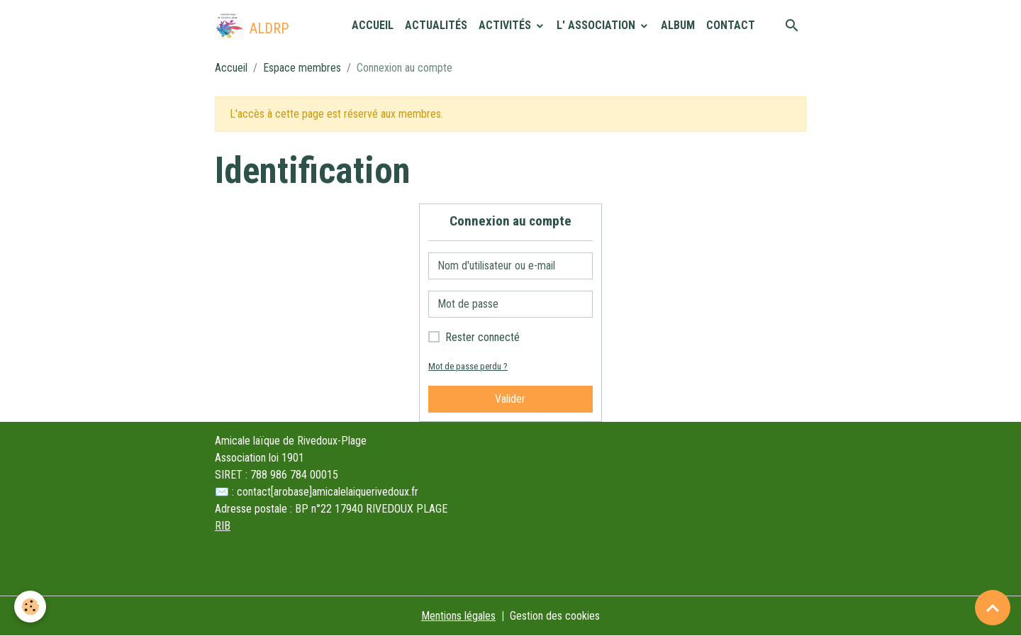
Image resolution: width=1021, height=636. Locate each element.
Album (678, 25)
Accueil (373, 25)
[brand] (252, 25)
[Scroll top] (992, 607)
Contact (730, 25)
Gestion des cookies (555, 616)
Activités (506, 25)
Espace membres (302, 67)
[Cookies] (30, 607)
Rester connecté (482, 337)
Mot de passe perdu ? (468, 366)
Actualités (436, 25)
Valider (510, 399)
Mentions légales (458, 616)
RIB (222, 525)
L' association (597, 25)
